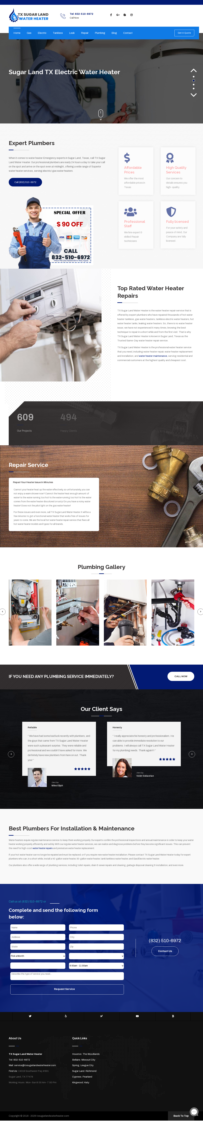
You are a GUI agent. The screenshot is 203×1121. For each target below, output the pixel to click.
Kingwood (77, 1083)
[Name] (37, 928)
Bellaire (76, 1060)
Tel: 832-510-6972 (81, 14)
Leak (72, 33)
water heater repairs (43, 849)
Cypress (76, 1077)
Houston (77, 1054)
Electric (42, 33)
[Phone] (96, 928)
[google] (118, 15)
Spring (75, 1066)
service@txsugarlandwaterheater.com (35, 1066)
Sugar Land (78, 1071)
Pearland (87, 1077)
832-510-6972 (21, 1060)
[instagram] (131, 15)
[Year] (37, 966)
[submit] (67, 990)
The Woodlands (91, 1054)
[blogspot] (124, 15)
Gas (29, 33)
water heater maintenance (153, 356)
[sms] (67, 977)
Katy (86, 1083)
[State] (37, 947)
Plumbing (100, 33)
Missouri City (88, 1060)
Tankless (58, 33)
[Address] (37, 937)
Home (16, 33)
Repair (84, 33)
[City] (96, 937)
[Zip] (96, 947)
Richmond (90, 1071)
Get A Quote (184, 33)
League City (87, 1066)
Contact (128, 33)
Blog (114, 33)
